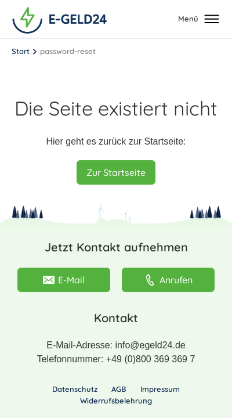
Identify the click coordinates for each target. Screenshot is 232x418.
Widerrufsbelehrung (116, 400)
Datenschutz (74, 389)
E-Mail (64, 280)
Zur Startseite (116, 172)
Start (21, 51)
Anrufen (168, 280)
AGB (118, 389)
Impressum (160, 389)
